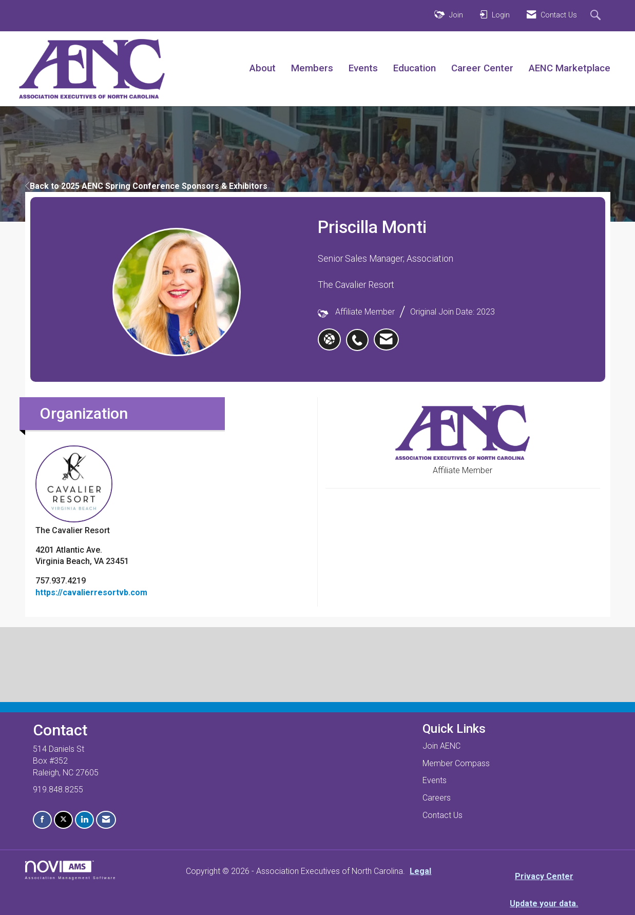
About (262, 68)
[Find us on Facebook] (42, 820)
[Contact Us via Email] (106, 820)
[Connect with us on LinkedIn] (84, 820)
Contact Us (442, 815)
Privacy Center (544, 876)
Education (414, 68)
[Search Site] (596, 16)
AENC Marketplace (569, 68)
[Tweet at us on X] (63, 820)
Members (312, 68)
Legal (420, 871)
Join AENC (441, 746)
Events (363, 68)
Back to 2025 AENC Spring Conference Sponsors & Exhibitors (146, 186)
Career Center (482, 68)
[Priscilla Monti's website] (329, 339)
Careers (436, 798)
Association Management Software (71, 870)
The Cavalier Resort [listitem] (73, 490)
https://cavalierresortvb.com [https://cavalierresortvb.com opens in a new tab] (91, 592)
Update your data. (544, 903)
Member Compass (456, 763)
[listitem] (360, 334)
